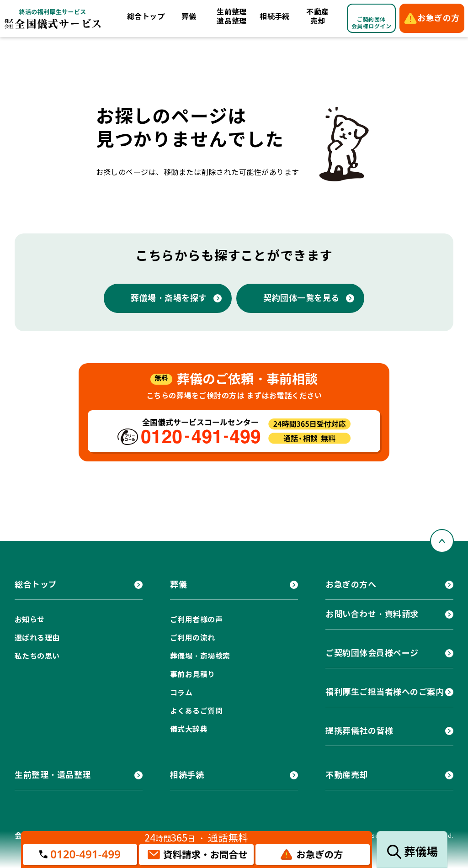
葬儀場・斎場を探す (169, 298)
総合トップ (146, 16)
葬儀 (189, 16)
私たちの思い (37, 656)
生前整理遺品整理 (232, 16)
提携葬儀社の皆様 (359, 730)
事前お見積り (192, 674)
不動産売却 (317, 16)
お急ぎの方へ (350, 584)
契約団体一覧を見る (301, 298)
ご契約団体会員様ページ (372, 653)
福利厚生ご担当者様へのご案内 (384, 692)
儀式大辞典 (188, 729)
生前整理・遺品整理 (53, 775)
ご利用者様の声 (196, 620)
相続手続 (275, 16)
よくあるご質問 (196, 711)
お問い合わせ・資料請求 (372, 614)
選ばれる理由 (37, 638)
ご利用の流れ (192, 638)
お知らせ (30, 620)
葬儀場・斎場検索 (200, 656)
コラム (181, 693)
